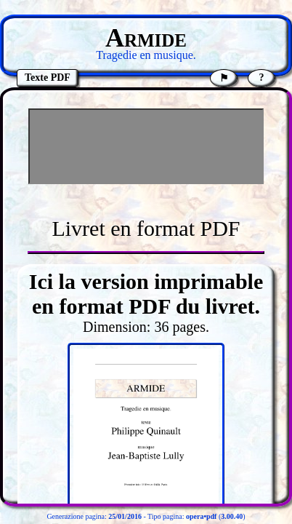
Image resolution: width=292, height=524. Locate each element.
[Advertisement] (146, 146)
